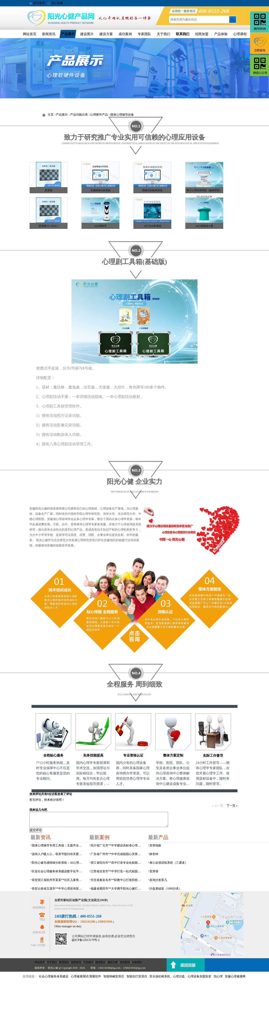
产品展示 (68, 34)
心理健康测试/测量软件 (86, 976)
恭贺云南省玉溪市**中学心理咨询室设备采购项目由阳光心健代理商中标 (58, 888)
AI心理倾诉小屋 (204, 225)
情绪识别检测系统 (152, 190)
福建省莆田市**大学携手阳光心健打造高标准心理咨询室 (117, 888)
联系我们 (182, 34)
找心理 (218, 976)
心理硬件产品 (99, 114)
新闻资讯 (48, 34)
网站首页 (29, 34)
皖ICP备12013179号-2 (85, 940)
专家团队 (144, 34)
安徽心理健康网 (235, 976)
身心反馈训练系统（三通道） (168, 862)
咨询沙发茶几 (158, 880)
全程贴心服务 (53, 755)
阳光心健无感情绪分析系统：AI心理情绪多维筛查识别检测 (58, 862)
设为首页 (39, 3)
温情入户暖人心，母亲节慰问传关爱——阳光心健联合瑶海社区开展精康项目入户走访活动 (58, 854)
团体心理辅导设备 (122, 114)
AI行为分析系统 (152, 225)
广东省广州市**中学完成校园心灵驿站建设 (117, 854)
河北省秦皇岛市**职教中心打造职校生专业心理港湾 (117, 880)
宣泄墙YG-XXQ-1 (48, 225)
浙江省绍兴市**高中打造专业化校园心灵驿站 (117, 862)
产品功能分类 (79, 114)
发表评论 (35, 794)
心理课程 (240, 34)
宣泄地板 (155, 845)
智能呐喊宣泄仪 (113, 976)
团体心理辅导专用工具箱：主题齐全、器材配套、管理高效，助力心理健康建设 (58, 845)
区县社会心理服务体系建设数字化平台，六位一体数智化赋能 (58, 871)
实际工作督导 (213, 755)
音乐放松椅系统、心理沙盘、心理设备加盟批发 (180, 976)
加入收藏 (57, 3)
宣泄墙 (48, 190)
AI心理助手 (100, 225)
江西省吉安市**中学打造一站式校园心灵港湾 (117, 871)
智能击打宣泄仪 (137, 976)
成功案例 (125, 34)
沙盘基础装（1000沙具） (165, 888)
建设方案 (106, 34)
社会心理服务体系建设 (53, 976)
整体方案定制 (173, 755)
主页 (51, 114)
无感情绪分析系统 (100, 190)
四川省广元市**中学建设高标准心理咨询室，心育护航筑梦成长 (117, 845)
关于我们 (163, 34)
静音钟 (153, 854)
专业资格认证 (133, 755)
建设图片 (87, 34)
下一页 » (232, 805)
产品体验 (221, 34)
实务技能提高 (93, 755)
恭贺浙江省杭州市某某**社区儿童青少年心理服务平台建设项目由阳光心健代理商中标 (58, 880)
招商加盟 (201, 34)
